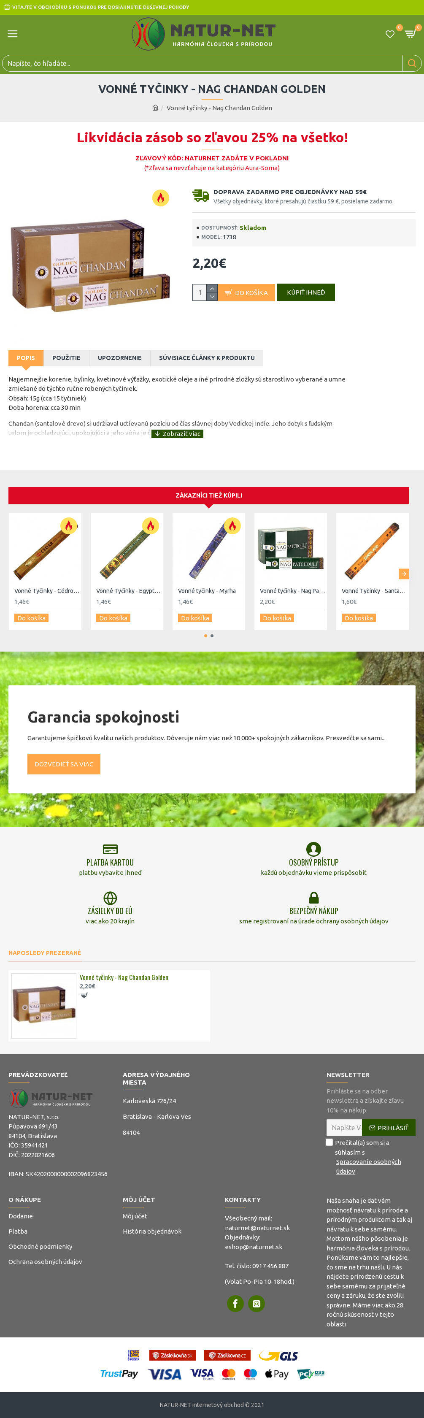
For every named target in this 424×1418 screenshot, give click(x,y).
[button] (404, 559)
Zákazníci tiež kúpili (209, 482)
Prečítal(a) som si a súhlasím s (371, 1157)
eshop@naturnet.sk (253, 1246)
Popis (26, 357)
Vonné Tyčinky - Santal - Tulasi (374, 578)
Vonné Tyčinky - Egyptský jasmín (128, 578)
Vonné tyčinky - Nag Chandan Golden (124, 977)
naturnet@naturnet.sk (257, 1227)
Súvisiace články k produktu (207, 357)
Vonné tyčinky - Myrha (207, 578)
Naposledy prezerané (44, 953)
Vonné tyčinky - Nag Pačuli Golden (292, 578)
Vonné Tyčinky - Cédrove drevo (46, 578)
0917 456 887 (270, 1265)
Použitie (66, 357)
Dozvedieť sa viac (64, 747)
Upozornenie (120, 357)
